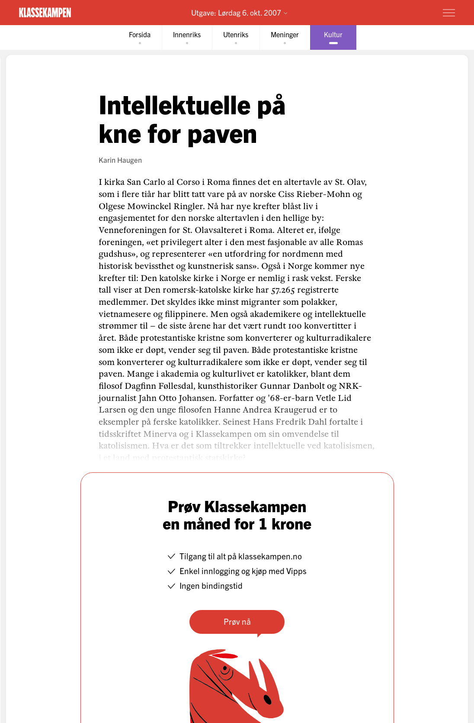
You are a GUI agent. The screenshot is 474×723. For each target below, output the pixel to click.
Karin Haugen (120, 159)
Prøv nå (237, 621)
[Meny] (449, 12)
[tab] (140, 37)
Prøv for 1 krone (398, 12)
